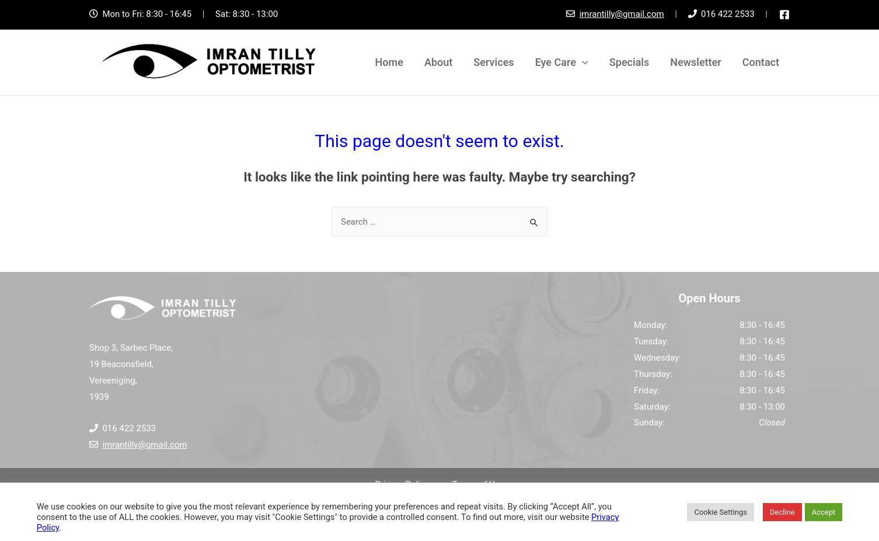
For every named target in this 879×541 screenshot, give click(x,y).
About (438, 62)
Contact (760, 62)
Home (389, 62)
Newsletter (695, 62)
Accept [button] (824, 512)
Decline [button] (782, 512)
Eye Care (561, 62)
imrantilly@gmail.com (622, 14)
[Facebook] (784, 14)
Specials (629, 62)
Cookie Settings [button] (720, 512)
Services (493, 62)
